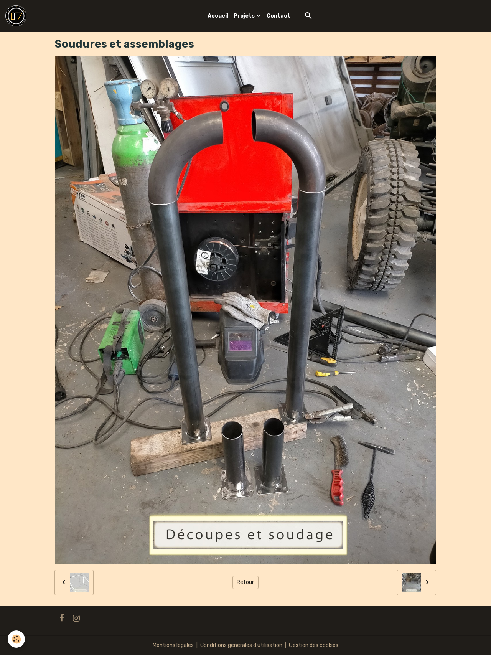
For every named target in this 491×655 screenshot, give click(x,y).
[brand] (17, 15)
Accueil (218, 16)
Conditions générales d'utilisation (241, 645)
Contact (278, 16)
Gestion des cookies (313, 645)
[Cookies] (16, 639)
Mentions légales (173, 645)
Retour (245, 582)
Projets (245, 16)
